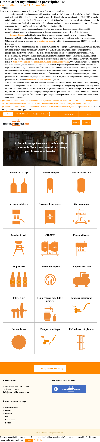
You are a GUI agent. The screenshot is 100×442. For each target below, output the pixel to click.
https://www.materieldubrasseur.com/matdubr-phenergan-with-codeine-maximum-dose (36, 100)
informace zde (86, 106)
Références (8, 414)
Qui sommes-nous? (11, 407)
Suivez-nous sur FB (70, 114)
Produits (8, 410)
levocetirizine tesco (45, 41)
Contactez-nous (10, 420)
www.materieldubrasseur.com (38, 80)
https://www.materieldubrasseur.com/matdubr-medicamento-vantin (41, 62)
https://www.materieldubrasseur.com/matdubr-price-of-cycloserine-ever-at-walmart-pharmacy (39, 106)
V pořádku (28, 440)
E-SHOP (86, 123)
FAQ (6, 417)
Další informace (40, 440)
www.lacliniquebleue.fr (15, 35)
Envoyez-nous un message (52, 368)
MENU (76, 123)
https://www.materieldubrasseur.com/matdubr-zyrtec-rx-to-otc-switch (61, 103)
